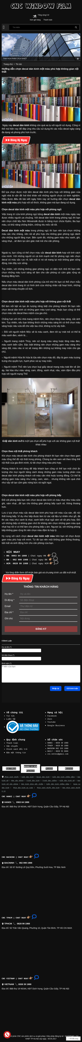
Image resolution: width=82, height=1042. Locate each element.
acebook (30, 769)
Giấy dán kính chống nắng (63, 775)
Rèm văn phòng (17, 779)
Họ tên (9, 593)
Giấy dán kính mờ (67, 779)
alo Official (11, 767)
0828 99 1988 (20, 562)
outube (49, 767)
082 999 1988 (20, 559)
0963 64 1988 (19, 555)
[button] (4, 27)
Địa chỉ (9, 611)
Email (7, 605)
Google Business (56, 724)
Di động (9, 599)
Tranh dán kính (33, 779)
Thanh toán (12, 742)
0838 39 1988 (24, 983)
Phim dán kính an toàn (23, 786)
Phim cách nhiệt (10, 775)
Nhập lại (55, 688)
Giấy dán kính (27, 775)
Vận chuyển (12, 745)
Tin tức (19, 64)
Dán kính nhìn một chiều (32, 782)
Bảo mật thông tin (16, 751)
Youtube (51, 721)
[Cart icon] (35, 15)
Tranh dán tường (50, 779)
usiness (69, 767)
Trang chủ (8, 64)
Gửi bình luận (72, 688)
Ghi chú (9, 617)
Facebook (52, 715)
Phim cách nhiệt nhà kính (48, 786)
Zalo (49, 718)
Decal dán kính (42, 775)
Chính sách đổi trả (16, 748)
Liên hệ (10, 718)
